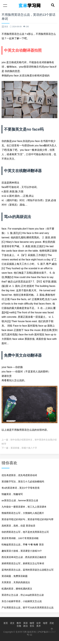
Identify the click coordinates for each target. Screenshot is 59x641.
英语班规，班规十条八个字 (24, 448)
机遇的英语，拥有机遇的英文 (17, 588)
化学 (38, 623)
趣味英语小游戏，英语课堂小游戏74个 (22, 550)
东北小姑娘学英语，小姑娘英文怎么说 (22, 601)
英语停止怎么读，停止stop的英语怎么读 (23, 595)
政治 (25, 626)
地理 (45, 623)
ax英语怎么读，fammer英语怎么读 (20, 500)
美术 (38, 626)
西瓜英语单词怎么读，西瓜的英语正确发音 (24, 557)
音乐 (32, 626)
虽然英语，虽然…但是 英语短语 (18, 525)
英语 (25, 623)
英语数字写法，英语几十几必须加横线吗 (23, 481)
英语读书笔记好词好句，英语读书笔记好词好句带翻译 (27, 520)
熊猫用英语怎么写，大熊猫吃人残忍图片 (23, 513)
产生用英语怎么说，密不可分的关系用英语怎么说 (27, 607)
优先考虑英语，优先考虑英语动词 (19, 475)
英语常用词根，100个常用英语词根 (20, 538)
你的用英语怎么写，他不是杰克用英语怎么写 (25, 532)
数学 (19, 623)
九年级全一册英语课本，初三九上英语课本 (24, 506)
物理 (32, 623)
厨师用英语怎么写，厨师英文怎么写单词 (23, 563)
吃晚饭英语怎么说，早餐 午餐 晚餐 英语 (23, 544)
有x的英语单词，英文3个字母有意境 (20, 487)
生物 (19, 626)
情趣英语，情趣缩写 (12, 494)
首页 (5, 623)
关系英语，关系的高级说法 (16, 582)
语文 (12, 623)
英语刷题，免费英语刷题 (15, 576)
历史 (52, 623)
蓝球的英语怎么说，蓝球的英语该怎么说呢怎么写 (27, 569)
